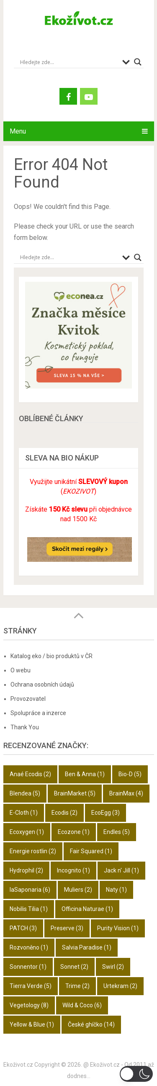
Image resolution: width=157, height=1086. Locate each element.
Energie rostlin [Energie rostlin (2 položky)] (33, 851)
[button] (136, 1074)
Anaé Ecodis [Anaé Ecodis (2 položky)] (30, 774)
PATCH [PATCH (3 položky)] (23, 928)
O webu (20, 670)
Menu (18, 131)
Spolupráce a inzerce (38, 713)
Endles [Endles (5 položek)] (116, 832)
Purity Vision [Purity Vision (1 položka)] (118, 928)
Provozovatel (28, 698)
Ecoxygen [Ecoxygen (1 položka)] (27, 832)
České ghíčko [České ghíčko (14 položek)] (91, 1024)
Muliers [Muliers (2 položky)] (78, 889)
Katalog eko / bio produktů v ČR (51, 656)
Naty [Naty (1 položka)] (116, 889)
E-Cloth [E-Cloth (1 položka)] (24, 812)
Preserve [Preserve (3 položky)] (67, 928)
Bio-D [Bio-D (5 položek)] (130, 774)
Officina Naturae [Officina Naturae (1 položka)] (87, 909)
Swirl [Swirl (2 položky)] (113, 966)
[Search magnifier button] (138, 62)
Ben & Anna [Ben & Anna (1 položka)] (85, 774)
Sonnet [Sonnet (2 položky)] (74, 966)
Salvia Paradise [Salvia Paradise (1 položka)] (86, 947)
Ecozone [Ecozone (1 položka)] (74, 832)
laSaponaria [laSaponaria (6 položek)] (30, 889)
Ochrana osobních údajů (42, 684)
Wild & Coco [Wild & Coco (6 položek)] (82, 1005)
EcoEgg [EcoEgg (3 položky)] (105, 812)
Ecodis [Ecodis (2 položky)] (64, 812)
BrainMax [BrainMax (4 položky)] (126, 793)
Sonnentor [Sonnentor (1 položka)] (28, 966)
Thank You (24, 727)
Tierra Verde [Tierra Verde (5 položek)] (30, 986)
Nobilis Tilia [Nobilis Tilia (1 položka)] (29, 909)
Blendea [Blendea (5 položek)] (25, 793)
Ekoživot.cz (18, 1064)
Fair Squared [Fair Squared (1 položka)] (91, 851)
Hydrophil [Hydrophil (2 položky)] (26, 870)
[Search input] (69, 62)
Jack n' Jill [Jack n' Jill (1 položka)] (121, 870)
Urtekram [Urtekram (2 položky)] (120, 986)
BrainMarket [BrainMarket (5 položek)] (74, 793)
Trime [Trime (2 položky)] (77, 986)
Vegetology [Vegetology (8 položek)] (29, 1005)
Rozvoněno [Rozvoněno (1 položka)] (29, 947)
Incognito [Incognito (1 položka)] (73, 870)
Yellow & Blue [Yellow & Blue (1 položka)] (32, 1024)
